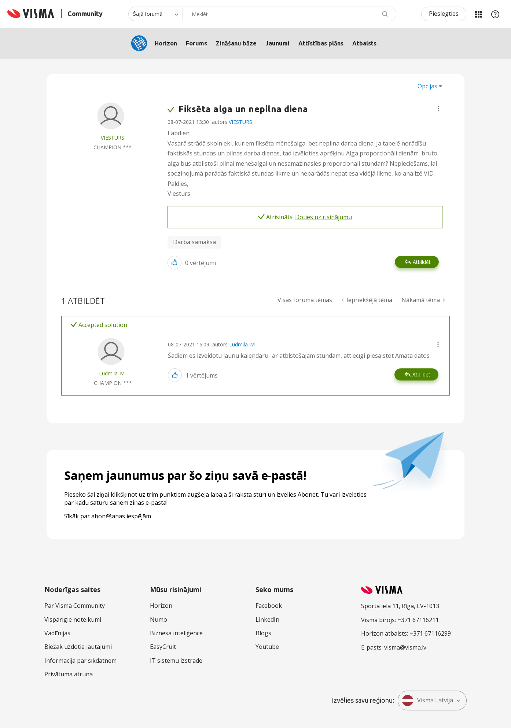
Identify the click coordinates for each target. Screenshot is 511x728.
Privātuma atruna (68, 674)
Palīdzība (495, 13)
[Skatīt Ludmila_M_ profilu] (113, 373)
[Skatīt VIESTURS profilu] (112, 137)
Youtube (267, 647)
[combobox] (289, 14)
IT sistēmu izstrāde (176, 661)
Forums (196, 43)
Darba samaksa (194, 242)
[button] (438, 108)
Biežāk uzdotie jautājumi (78, 647)
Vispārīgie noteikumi (72, 619)
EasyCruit (163, 647)
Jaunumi (277, 43)
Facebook (269, 606)
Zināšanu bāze (236, 43)
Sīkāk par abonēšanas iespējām (107, 516)
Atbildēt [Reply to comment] (421, 374)
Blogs (263, 633)
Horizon (166, 43)
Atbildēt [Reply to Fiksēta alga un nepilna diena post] (422, 261)
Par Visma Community (74, 606)
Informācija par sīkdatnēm (80, 661)
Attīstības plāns (320, 43)
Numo (158, 619)
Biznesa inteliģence (176, 633)
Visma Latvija (427, 700)
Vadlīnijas (57, 633)
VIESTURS (240, 121)
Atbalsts (364, 43)
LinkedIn (267, 619)
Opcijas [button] (427, 86)
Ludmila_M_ (243, 344)
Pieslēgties (444, 14)
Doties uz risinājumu (323, 217)
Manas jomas (478, 13)
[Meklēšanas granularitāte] (155, 14)
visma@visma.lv (405, 647)
